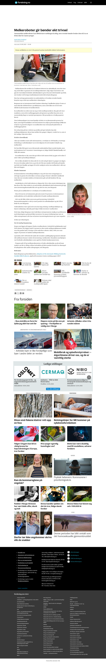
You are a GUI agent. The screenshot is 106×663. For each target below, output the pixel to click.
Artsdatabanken (21, 601)
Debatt (70, 2)
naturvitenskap (20, 290)
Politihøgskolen (74, 597)
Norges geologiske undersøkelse (51, 636)
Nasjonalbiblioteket (48, 609)
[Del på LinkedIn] (20, 293)
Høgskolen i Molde (21, 625)
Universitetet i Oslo (74, 639)
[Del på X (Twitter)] (18, 293)
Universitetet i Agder (75, 633)
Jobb (85, 2)
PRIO (71, 599)
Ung (74, 2)
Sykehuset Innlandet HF (75, 625)
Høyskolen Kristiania (22, 633)
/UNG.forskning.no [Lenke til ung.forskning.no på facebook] (76, 558)
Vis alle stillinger (53, 389)
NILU (18, 655)
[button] (89, 377)
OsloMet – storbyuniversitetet (50, 653)
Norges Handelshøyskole (49, 632)
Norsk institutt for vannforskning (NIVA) (53, 651)
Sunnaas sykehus (74, 623)
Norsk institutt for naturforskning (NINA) (53, 649)
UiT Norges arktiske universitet (77, 631)
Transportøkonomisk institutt (77, 629)
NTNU (44, 607)
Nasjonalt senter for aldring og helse (52, 614)
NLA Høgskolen (47, 597)
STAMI (71, 617)
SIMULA (72, 607)
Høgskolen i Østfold (21, 627)
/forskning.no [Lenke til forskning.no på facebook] (74, 555)
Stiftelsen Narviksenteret (76, 621)
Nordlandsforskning (48, 628)
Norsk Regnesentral (48, 643)
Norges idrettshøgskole (49, 638)
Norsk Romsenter (47, 645)
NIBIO (18, 649)
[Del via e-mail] (23, 293)
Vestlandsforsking (74, 648)
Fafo (18, 609)
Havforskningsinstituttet (23, 623)
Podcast (80, 2)
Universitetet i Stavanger (76, 641)
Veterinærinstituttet (74, 650)
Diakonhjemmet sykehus (23, 603)
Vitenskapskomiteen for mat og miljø (79, 654)
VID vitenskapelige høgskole (77, 652)
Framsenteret (20, 617)
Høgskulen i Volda (21, 629)
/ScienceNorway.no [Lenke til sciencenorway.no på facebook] (76, 561)
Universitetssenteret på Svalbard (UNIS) (79, 646)
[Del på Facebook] (15, 293)
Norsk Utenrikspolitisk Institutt (50, 647)
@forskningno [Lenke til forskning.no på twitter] (74, 552)
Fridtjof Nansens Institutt (23, 619)
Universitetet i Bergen (75, 635)
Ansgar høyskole (21, 597)
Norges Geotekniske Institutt (50, 630)
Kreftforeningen (21, 639)
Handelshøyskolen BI (22, 621)
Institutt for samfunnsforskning (24, 635)
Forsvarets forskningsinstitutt (24, 615)
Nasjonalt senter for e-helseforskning (52, 616)
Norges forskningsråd (48, 634)
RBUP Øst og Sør (74, 601)
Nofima (45, 624)
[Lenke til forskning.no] (39, 2)
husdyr (29, 290)
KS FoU (18, 637)
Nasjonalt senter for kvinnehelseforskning (53, 618)
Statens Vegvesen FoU (75, 619)
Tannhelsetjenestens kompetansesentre (79, 627)
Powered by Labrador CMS (53, 660)
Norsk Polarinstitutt (48, 641)
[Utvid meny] (91, 2)
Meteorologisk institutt (22, 645)
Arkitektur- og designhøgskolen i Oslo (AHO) (27, 599)
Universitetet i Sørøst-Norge (76, 644)
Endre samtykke (22, 588)
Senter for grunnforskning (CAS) (77, 611)
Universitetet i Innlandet (75, 637)
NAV (18, 647)
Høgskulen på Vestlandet (23, 631)
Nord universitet (47, 626)
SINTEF (71, 609)
